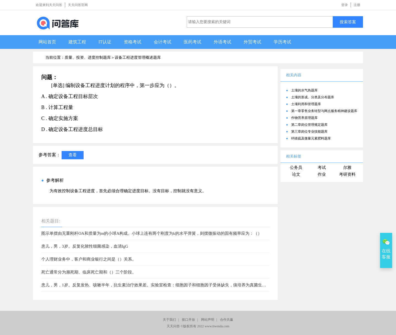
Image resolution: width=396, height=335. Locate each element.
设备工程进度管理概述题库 (138, 57)
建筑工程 (77, 42)
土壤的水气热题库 (304, 90)
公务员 (296, 167)
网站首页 (47, 42)
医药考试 (192, 42)
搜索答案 (348, 21)
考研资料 (347, 174)
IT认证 (104, 42)
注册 (357, 5)
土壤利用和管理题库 (306, 104)
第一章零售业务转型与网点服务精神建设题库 (324, 111)
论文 (296, 174)
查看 (72, 154)
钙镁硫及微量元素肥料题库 (311, 138)
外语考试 (222, 42)
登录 (344, 5)
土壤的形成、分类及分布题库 (312, 97)
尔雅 (347, 167)
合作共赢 (226, 320)
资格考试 (132, 42)
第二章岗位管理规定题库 (309, 125)
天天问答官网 (78, 5)
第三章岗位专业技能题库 (309, 131)
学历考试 (282, 42)
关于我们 (169, 320)
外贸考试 (252, 42)
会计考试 (162, 42)
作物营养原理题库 (304, 118)
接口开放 (188, 320)
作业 (322, 174)
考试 (322, 167)
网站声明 (207, 320)
